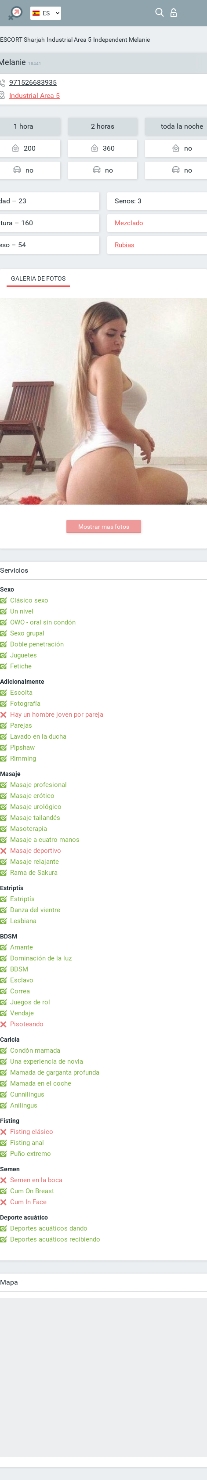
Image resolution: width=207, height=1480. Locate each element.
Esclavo (21, 980)
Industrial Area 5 (69, 39)
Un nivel (21, 611)
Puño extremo (30, 1154)
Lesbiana (23, 921)
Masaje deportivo (35, 851)
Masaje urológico (36, 807)
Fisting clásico (31, 1132)
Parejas (21, 725)
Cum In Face (28, 1202)
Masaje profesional (38, 785)
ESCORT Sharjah (22, 39)
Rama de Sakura (34, 873)
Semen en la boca (36, 1180)
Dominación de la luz (41, 958)
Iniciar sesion (174, 13)
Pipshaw (22, 747)
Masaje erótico (32, 796)
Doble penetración (37, 644)
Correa (20, 991)
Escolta (21, 693)
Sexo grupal (27, 633)
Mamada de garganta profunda (54, 1072)
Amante (21, 947)
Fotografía (25, 704)
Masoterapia (28, 829)
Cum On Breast (32, 1191)
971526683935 (33, 82)
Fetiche (21, 666)
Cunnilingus (27, 1094)
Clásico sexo (29, 600)
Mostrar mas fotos (103, 526)
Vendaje (22, 1013)
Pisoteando (27, 1024)
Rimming (23, 758)
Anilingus (23, 1105)
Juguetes (23, 655)
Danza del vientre (35, 910)
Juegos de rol (30, 1002)
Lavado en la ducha (38, 736)
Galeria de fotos (38, 278)
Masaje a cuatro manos (45, 840)
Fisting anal (27, 1143)
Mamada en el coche (40, 1083)
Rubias (124, 245)
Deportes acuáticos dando (48, 1228)
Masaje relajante (34, 862)
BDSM (19, 969)
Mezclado (129, 223)
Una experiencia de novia (46, 1061)
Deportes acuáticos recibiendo (55, 1239)
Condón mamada (35, 1050)
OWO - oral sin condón (43, 622)
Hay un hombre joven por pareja (56, 714)
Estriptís (22, 899)
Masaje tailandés (35, 818)
